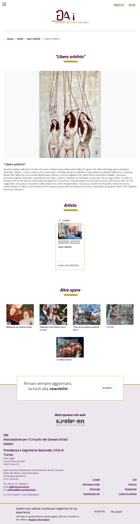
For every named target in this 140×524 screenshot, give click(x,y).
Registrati (118, 4)
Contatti (96, 479)
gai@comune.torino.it (19, 486)
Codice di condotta (128, 494)
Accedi (132, 4)
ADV (135, 479)
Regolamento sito (91, 494)
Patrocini (132, 484)
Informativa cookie (91, 484)
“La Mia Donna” (64, 359)
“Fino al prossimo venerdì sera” (86, 328)
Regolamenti (131, 489)
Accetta (99, 511)
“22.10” (110, 327)
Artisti (20, 38)
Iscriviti (107, 388)
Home (10, 38)
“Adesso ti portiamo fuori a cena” (53, 328)
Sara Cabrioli (33, 38)
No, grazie (116, 511)
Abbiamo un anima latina (19, 327)
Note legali (95, 489)
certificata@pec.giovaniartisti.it (21, 489)
